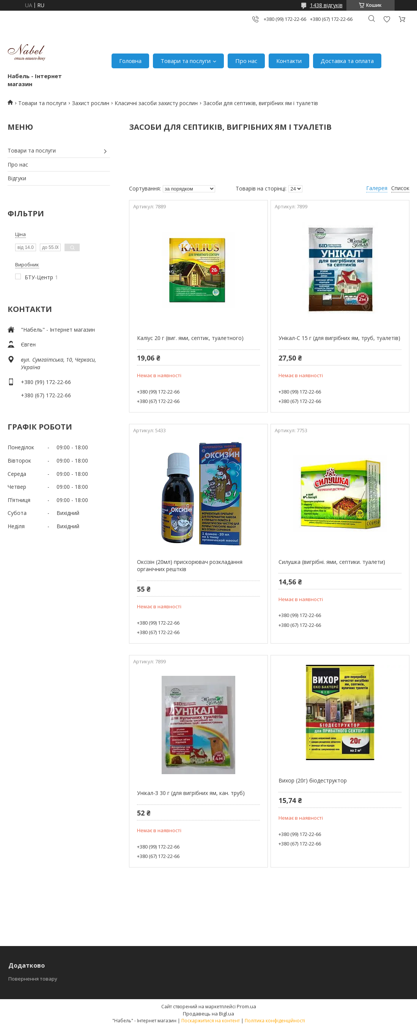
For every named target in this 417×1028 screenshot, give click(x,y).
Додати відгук (386, 19)
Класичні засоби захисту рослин (156, 103)
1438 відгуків (326, 5)
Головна (130, 61)
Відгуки (17, 178)
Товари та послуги (186, 61)
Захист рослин (90, 103)
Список (400, 188)
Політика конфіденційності (275, 1020)
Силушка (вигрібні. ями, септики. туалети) (332, 561)
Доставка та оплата (347, 61)
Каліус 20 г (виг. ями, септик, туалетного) (190, 338)
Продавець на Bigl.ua (208, 1013)
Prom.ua (246, 1006)
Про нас (246, 61)
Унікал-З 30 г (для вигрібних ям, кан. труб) (191, 793)
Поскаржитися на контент (210, 1020)
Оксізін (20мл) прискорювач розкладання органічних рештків (189, 565)
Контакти (289, 61)
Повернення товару (32, 978)
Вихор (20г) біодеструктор (313, 780)
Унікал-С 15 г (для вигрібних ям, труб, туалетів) (339, 338)
